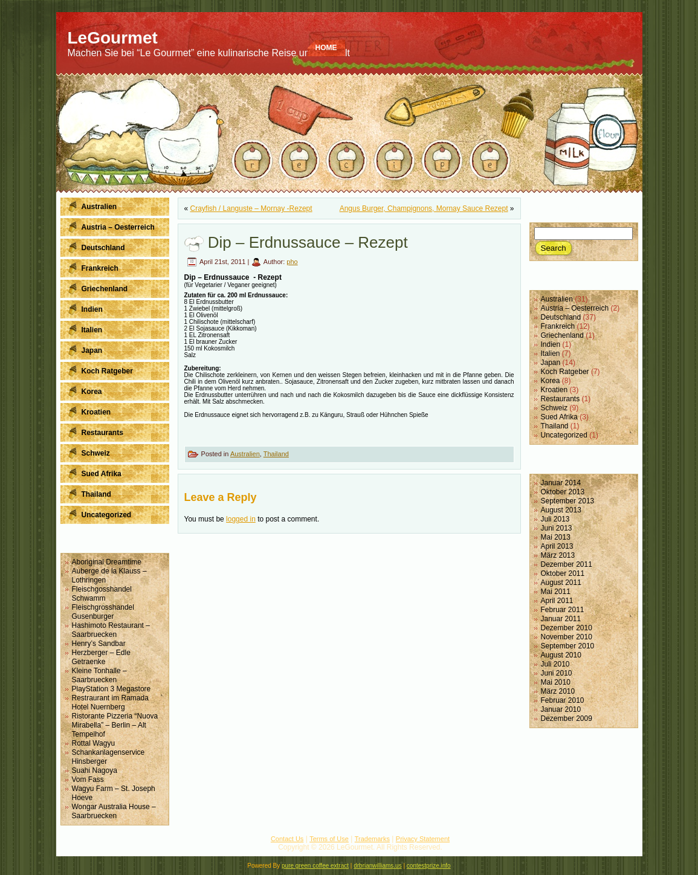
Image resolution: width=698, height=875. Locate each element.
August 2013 (561, 510)
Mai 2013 (555, 537)
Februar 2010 (562, 700)
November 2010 (566, 637)
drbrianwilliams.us (377, 865)
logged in (241, 519)
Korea (550, 380)
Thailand (276, 453)
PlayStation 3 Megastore (111, 689)
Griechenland (562, 335)
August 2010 (561, 655)
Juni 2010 (556, 673)
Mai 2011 (555, 591)
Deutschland (561, 317)
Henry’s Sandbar (99, 643)
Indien (551, 344)
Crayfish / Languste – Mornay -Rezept (251, 208)
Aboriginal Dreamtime (106, 562)
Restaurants (560, 399)
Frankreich (558, 326)
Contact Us (287, 838)
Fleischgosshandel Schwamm (102, 593)
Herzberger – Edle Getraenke (101, 657)
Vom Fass (88, 779)
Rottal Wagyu (93, 743)
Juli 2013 (555, 519)
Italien (550, 353)
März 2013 (558, 555)
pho (291, 261)
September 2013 (568, 501)
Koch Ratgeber (565, 371)
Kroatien (554, 390)
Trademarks (372, 838)
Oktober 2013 (563, 492)
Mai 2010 (555, 682)
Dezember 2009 (566, 718)
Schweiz (554, 408)
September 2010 (568, 646)
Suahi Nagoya (94, 770)
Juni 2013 (556, 528)
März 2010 (558, 691)
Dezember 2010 (566, 628)
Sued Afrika (559, 417)
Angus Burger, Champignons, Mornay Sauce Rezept (424, 208)
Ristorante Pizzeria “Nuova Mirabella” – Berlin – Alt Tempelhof (115, 725)
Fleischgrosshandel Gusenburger (103, 612)
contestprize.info (429, 865)
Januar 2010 (561, 709)
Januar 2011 (561, 619)
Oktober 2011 (563, 573)
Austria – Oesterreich (575, 308)
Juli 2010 (555, 664)
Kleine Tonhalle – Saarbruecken (99, 675)
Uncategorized (564, 435)
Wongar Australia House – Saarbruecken (114, 811)
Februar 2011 (562, 609)
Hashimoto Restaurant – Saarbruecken (111, 630)
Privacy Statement (423, 838)
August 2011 (561, 582)
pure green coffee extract (315, 865)
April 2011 (557, 600)
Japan (551, 362)
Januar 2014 (561, 483)
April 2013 (557, 546)
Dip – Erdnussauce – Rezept (308, 242)
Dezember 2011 (566, 564)
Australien (245, 453)
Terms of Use (329, 838)
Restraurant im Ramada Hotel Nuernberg (110, 702)
